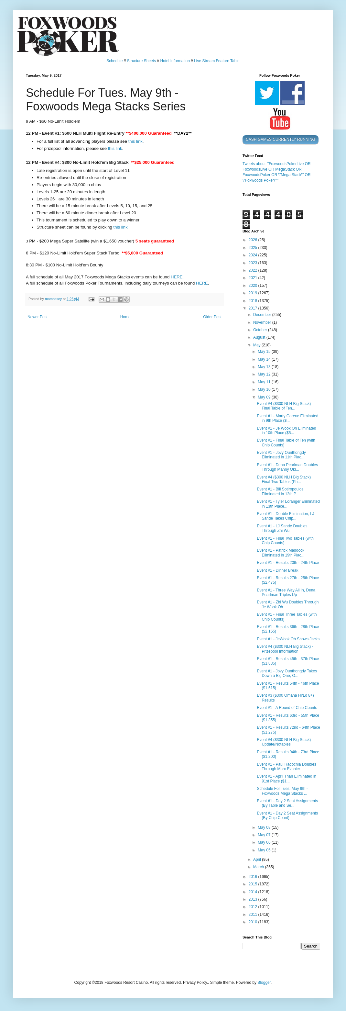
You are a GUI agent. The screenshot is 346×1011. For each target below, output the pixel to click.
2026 (253, 240)
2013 (253, 899)
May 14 (265, 359)
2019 (253, 293)
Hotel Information (174, 61)
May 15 (265, 351)
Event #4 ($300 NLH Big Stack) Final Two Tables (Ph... (284, 479)
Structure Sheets (141, 61)
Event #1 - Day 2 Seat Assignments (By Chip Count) (287, 815)
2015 (253, 884)
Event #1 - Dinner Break (277, 570)
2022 (253, 270)
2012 (253, 906)
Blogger (264, 982)
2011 (253, 914)
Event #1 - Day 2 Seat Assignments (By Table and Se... (287, 803)
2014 (253, 892)
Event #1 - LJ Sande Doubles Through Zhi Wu (282, 528)
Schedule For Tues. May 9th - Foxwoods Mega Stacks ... (282, 790)
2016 (253, 876)
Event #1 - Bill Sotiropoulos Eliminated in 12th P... (280, 491)
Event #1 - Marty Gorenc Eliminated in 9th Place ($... (287, 418)
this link (135, 141)
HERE (177, 277)
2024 (253, 255)
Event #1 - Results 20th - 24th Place (288, 562)
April (257, 859)
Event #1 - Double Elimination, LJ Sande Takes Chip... (285, 516)
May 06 (265, 842)
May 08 (265, 827)
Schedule (114, 61)
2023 (253, 263)
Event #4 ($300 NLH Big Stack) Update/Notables (284, 742)
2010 (253, 922)
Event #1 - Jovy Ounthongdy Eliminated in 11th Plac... (281, 454)
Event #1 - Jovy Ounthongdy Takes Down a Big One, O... (287, 673)
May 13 (265, 367)
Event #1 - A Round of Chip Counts (287, 707)
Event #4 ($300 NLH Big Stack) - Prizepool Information (285, 648)
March (259, 867)
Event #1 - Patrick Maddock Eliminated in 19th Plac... (280, 552)
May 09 (265, 397)
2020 (253, 285)
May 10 (265, 389)
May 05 (265, 850)
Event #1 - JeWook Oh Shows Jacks (288, 639)
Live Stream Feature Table (217, 61)
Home (125, 317)
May (257, 345)
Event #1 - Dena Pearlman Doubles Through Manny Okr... (287, 467)
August (259, 337)
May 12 (265, 374)
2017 (253, 308)
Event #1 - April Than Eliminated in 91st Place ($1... (286, 778)
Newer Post (37, 317)
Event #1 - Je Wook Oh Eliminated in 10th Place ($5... (286, 430)
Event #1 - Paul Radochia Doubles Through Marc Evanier (286, 766)
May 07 (265, 835)
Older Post (212, 317)
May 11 (265, 382)
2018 (253, 300)
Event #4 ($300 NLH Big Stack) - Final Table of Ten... (285, 405)
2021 (253, 277)
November (262, 322)
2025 (253, 247)
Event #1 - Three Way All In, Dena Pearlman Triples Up (286, 592)
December (262, 314)
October (260, 330)
